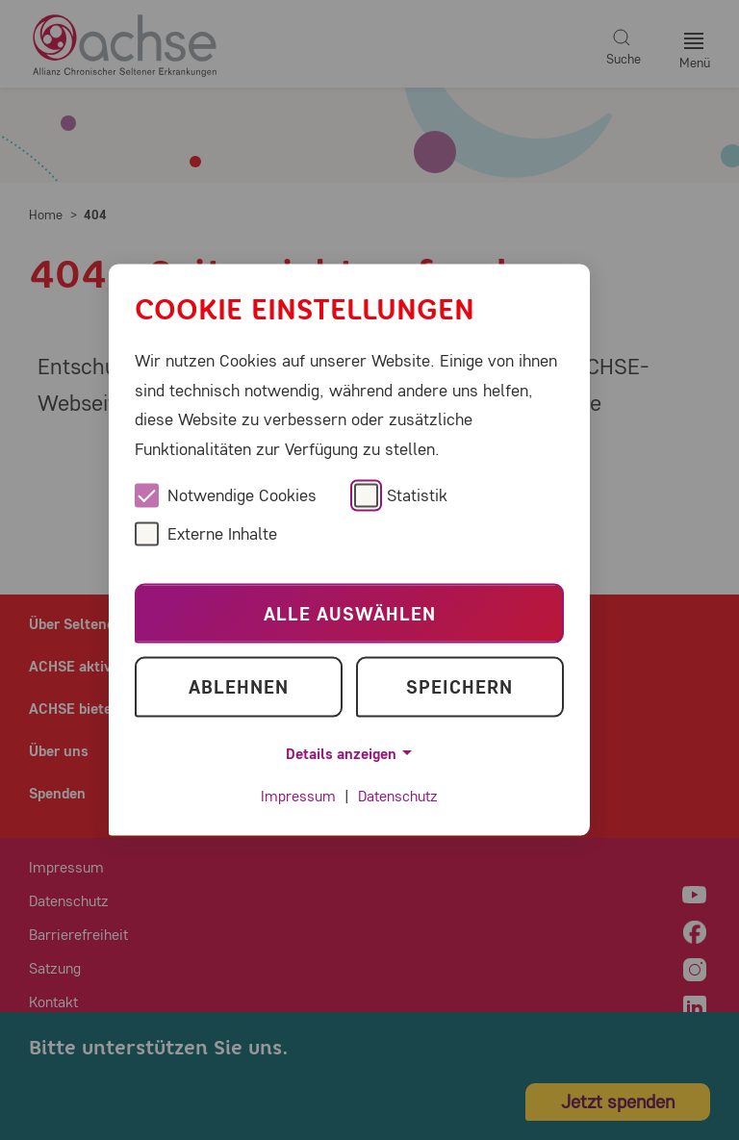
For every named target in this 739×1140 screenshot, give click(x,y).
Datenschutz (398, 796)
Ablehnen (239, 686)
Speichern (459, 686)
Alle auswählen (350, 613)
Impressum (298, 796)
